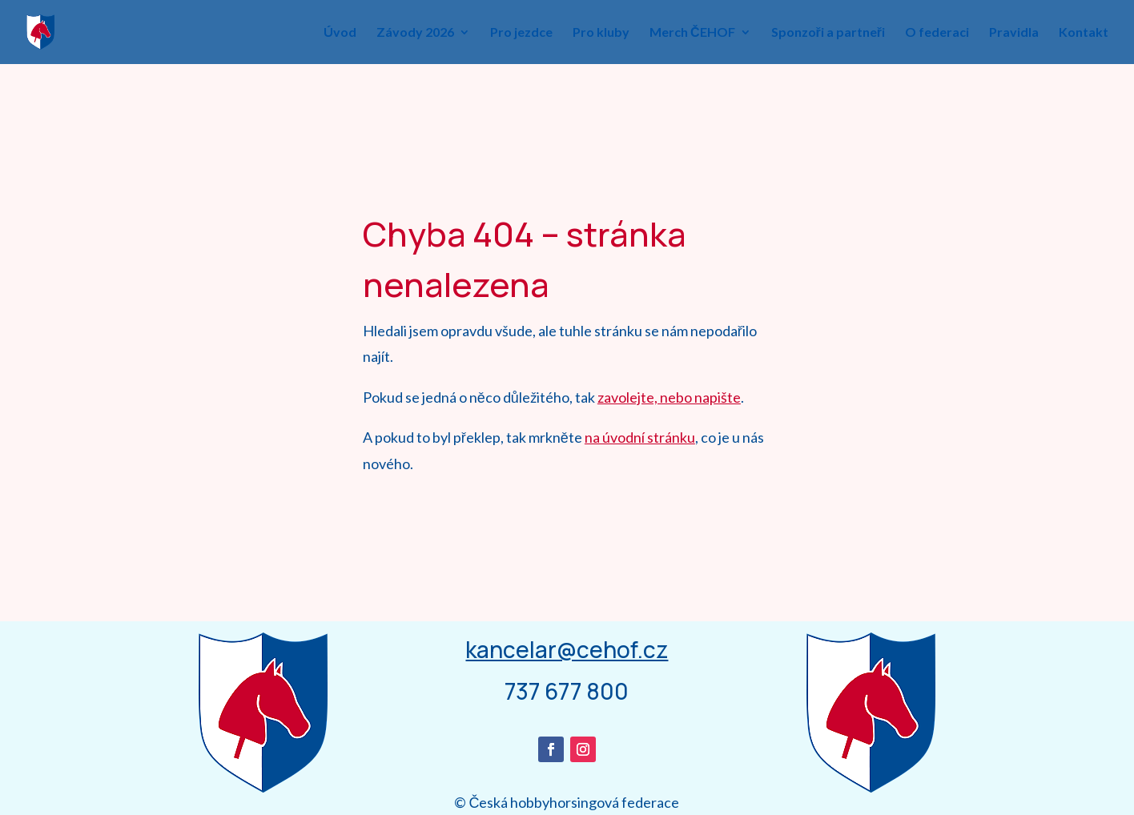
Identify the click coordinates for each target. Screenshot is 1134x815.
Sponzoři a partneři (828, 32)
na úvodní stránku (640, 437)
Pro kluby (601, 32)
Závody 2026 (415, 32)
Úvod (340, 32)
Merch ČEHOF (692, 32)
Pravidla (1014, 32)
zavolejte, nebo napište (669, 397)
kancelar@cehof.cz (566, 649)
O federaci (937, 32)
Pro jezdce (521, 32)
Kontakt (1083, 32)
